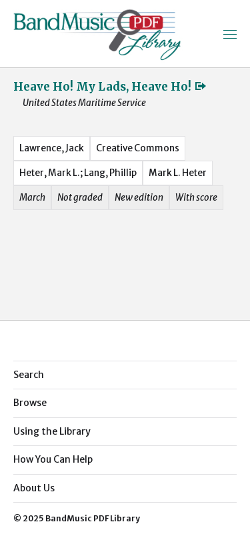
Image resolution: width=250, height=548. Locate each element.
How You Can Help (53, 459)
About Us (34, 488)
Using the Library (52, 431)
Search (28, 375)
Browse (30, 403)
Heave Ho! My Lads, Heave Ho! (110, 86)
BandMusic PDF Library (92, 518)
